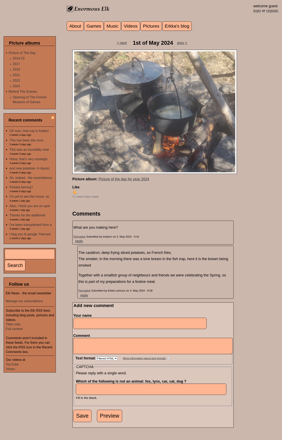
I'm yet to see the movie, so (29, 196)
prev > (182, 43)
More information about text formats (144, 361)
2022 (16, 80)
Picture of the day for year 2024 (124, 179)
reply (79, 241)
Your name (82, 315)
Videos (130, 26)
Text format (85, 361)
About (75, 26)
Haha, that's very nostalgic (28, 159)
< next (122, 43)
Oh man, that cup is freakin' (29, 131)
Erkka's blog (177, 26)
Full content (14, 329)
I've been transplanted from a (30, 224)
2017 (16, 64)
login (257, 11)
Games (93, 26)
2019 (16, 69)
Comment (82, 336)
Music (113, 26)
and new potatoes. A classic (29, 168)
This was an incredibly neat (29, 149)
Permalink (79, 236)
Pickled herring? (21, 187)
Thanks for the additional (27, 215)
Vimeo (10, 369)
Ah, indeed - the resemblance (30, 178)
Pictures (151, 26)
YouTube (12, 364)
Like (76, 187)
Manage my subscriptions (24, 301)
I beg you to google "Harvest (30, 234)
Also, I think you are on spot (29, 206)
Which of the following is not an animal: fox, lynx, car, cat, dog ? (132, 384)
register (272, 11)
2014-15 (19, 58)
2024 (16, 86)
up (74, 192)
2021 (16, 75)
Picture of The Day (22, 53)
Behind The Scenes (23, 91)
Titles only (13, 324)
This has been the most (26, 140)
